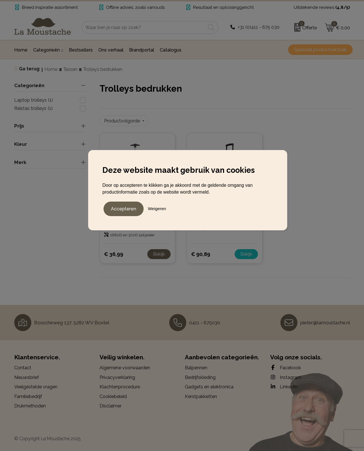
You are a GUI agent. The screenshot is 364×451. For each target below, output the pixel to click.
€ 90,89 (200, 254)
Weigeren (157, 208)
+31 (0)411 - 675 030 (259, 27)
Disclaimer (110, 406)
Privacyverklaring (117, 377)
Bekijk (159, 254)
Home (51, 69)
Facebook (285, 367)
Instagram (285, 377)
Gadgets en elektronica (209, 387)
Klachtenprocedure (120, 387)
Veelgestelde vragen (35, 387)
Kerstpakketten (201, 396)
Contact (22, 367)
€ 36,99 (113, 254)
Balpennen (196, 367)
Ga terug (29, 68)
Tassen (70, 69)
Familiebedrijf (28, 396)
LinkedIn (283, 387)
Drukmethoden (30, 406)
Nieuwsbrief (26, 377)
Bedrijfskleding (200, 377)
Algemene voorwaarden (125, 367)
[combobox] (143, 27)
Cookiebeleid (113, 396)
